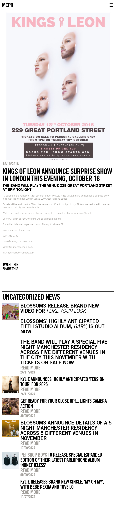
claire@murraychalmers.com (18, 241)
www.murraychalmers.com (16, 230)
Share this (10, 269)
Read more (30, 367)
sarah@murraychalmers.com (18, 246)
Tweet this (10, 264)
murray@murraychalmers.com (18, 252)
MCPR (7, 4)
